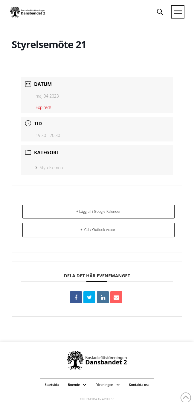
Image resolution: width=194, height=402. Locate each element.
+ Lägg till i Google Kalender (98, 211)
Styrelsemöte (50, 167)
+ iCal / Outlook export (98, 229)
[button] (159, 12)
